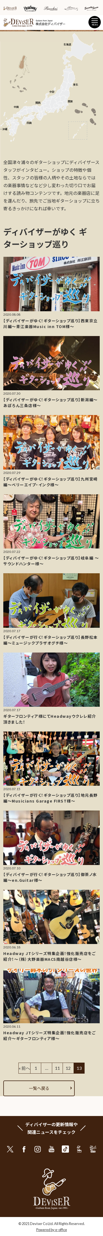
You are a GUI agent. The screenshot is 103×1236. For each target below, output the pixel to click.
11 (57, 1068)
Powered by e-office (51, 1229)
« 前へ (24, 1068)
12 (68, 1068)
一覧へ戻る (39, 1088)
